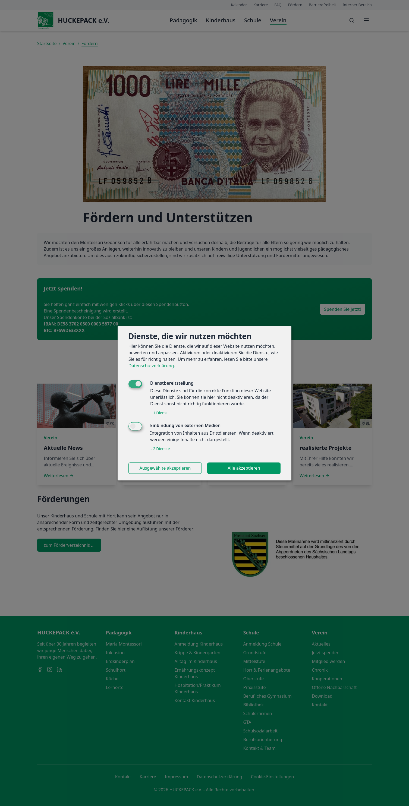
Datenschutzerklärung (151, 366)
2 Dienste (160, 448)
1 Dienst (159, 412)
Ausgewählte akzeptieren (165, 468)
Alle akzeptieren (244, 468)
